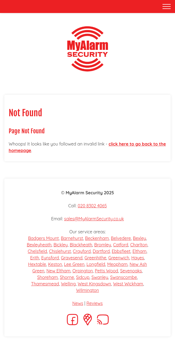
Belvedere (121, 238)
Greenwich (118, 257)
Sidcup (82, 277)
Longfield (96, 264)
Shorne (67, 277)
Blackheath (81, 244)
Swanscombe (123, 277)
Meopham (117, 264)
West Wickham (128, 283)
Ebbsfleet (121, 251)
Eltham (139, 251)
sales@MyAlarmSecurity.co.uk (94, 218)
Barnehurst (72, 238)
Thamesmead (45, 283)
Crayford (82, 251)
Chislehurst (60, 251)
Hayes (137, 257)
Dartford (101, 251)
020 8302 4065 (92, 205)
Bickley (60, 244)
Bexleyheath (39, 244)
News (77, 303)
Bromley (102, 244)
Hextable (37, 264)
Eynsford (50, 257)
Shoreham (47, 277)
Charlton (138, 244)
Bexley (139, 238)
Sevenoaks (131, 270)
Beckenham (97, 238)
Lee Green (74, 264)
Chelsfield (37, 251)
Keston (55, 264)
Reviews (95, 303)
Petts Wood (106, 270)
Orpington (82, 270)
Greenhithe (95, 257)
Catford (120, 244)
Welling (68, 283)
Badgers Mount (43, 238)
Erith (34, 257)
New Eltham (58, 270)
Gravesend (71, 257)
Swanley (99, 277)
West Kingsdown (94, 283)
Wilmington (87, 290)
